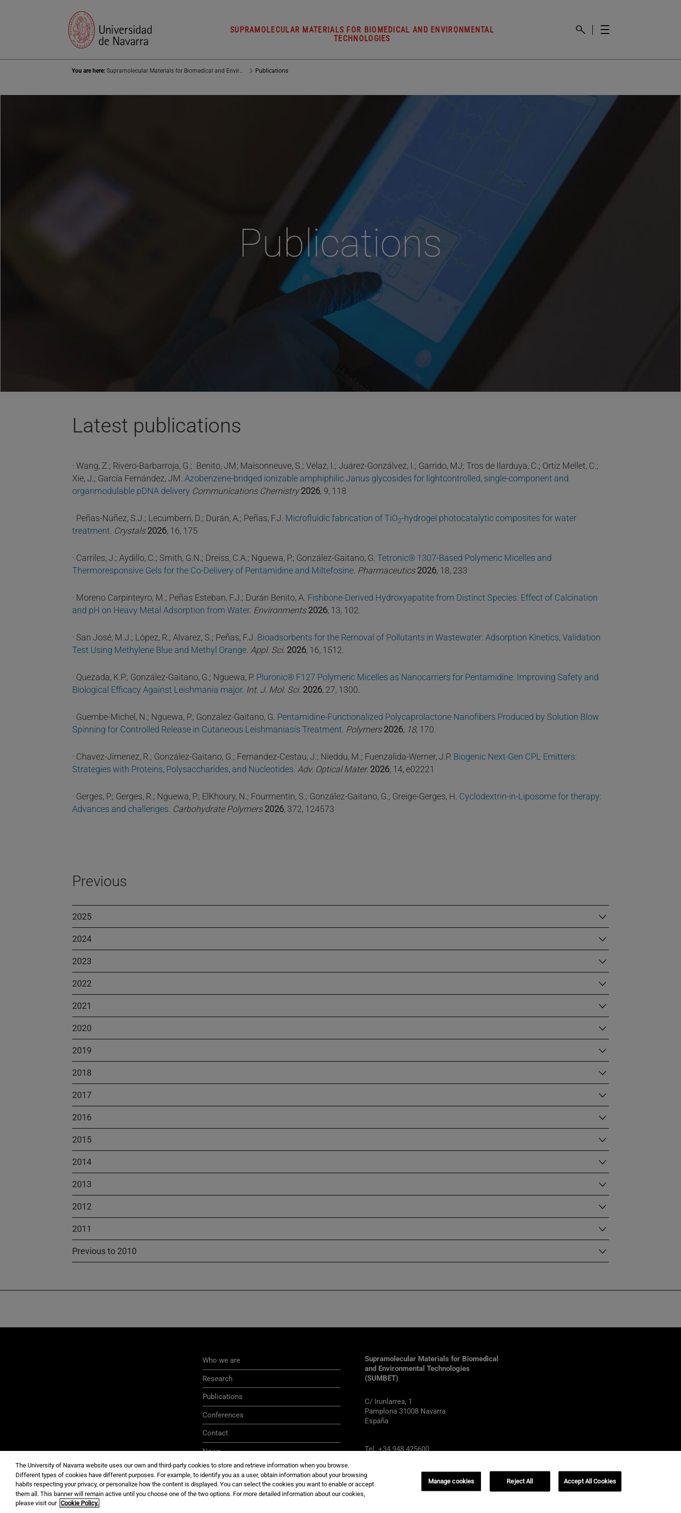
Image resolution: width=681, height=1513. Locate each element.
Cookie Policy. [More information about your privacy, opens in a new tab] (79, 1503)
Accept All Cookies (590, 1481)
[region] (340, 1482)
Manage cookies (451, 1481)
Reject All (520, 1481)
